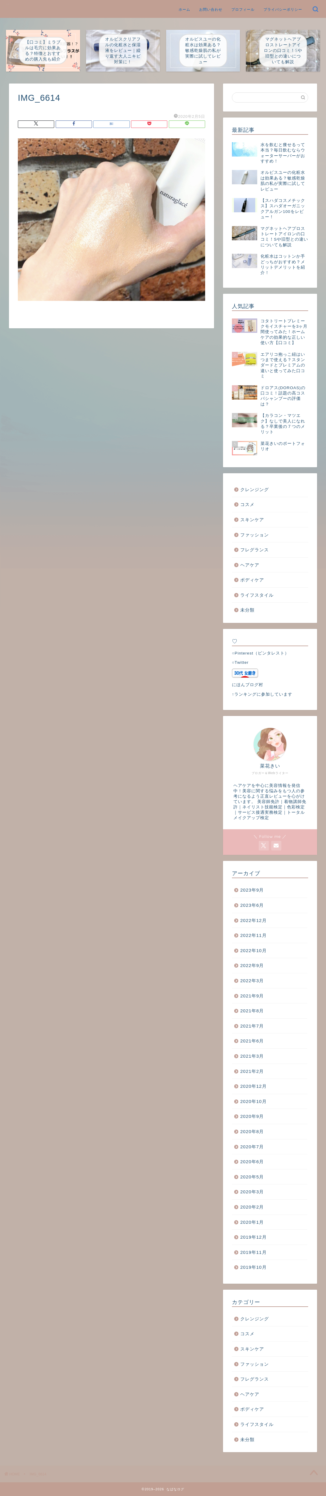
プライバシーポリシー (282, 9)
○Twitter (240, 662)
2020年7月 (252, 1146)
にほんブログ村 (247, 685)
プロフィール (243, 9)
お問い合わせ (210, 9)
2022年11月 (253, 935)
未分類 (247, 609)
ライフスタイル (257, 595)
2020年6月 (252, 1161)
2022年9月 (252, 965)
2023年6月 (252, 905)
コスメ (247, 504)
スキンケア (252, 519)
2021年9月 (252, 995)
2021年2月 (252, 1071)
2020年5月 (252, 1176)
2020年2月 (252, 1206)
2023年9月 (252, 889)
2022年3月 (252, 980)
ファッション (254, 534)
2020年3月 (252, 1191)
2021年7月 (252, 1025)
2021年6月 (252, 1040)
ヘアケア (249, 564)
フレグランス (254, 549)
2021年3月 (252, 1056)
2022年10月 (253, 950)
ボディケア (252, 579)
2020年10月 (253, 1101)
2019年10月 (253, 1267)
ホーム (184, 9)
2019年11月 (253, 1252)
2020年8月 (252, 1131)
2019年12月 (253, 1237)
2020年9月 (252, 1116)
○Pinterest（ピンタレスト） (260, 653)
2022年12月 (253, 920)
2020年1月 (252, 1222)
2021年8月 (252, 1010)
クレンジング (254, 489)
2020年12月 (253, 1086)
